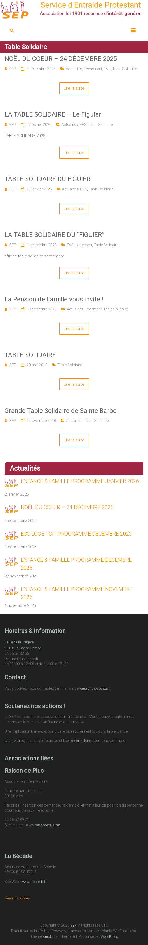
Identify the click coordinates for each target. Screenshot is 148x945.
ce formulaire (81, 741)
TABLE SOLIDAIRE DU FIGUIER (48, 179)
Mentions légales (17, 898)
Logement (83, 245)
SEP (12, 69)
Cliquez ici (12, 741)
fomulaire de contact (94, 689)
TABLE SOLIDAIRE (30, 355)
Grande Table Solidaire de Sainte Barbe (61, 410)
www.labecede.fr (34, 882)
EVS (107, 69)
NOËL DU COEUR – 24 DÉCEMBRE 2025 (61, 58)
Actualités (74, 69)
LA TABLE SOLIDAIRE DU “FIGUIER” (54, 234)
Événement (93, 69)
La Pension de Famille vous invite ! (54, 299)
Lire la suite (74, 88)
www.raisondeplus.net (43, 825)
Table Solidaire (124, 69)
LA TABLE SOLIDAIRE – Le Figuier (53, 114)
